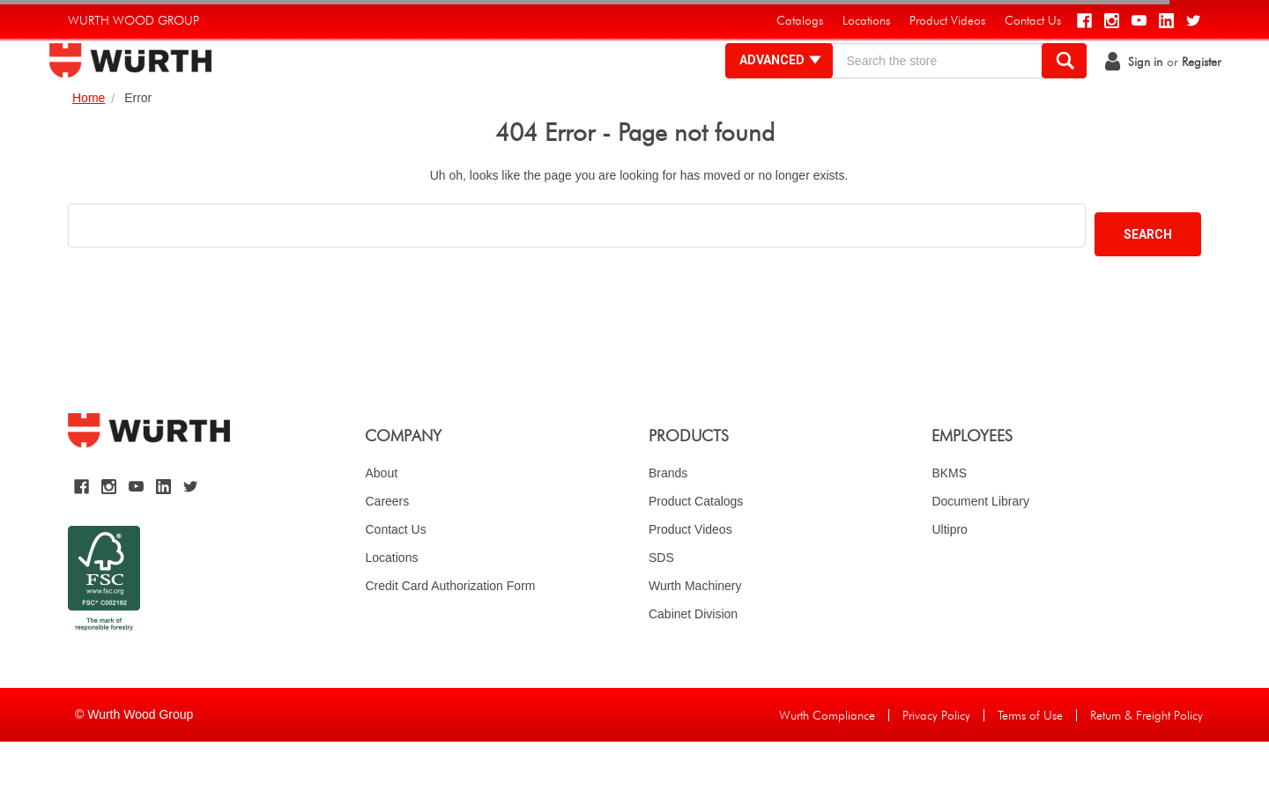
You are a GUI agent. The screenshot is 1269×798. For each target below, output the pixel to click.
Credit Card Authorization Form (450, 642)
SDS (661, 614)
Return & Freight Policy (1146, 772)
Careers (387, 557)
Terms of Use (1030, 772)
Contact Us (395, 586)
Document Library (980, 557)
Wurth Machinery (695, 642)
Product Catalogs (696, 557)
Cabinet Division (693, 670)
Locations (391, 614)
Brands (668, 529)
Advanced (762, 88)
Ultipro (949, 586)
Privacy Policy (936, 772)
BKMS (949, 529)
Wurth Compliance (827, 772)
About (381, 529)
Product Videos (690, 586)
